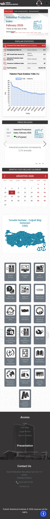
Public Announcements (21, 11)
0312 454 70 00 (26, 482)
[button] (45, 144)
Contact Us (24, 486)
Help (25, 423)
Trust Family (25, 456)
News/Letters (9, 11)
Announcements (34, 11)
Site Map (25, 427)
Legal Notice (25, 431)
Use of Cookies (25, 435)
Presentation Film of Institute (25, 452)
